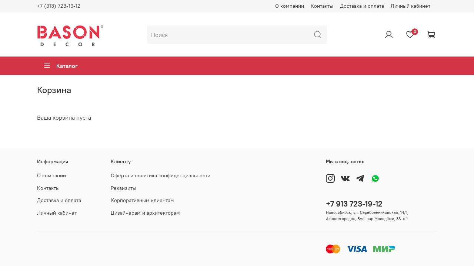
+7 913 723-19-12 (354, 204)
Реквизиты (123, 188)
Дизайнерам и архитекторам (145, 212)
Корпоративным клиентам (142, 200)
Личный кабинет (410, 6)
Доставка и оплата (362, 6)
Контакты (322, 6)
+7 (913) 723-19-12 (58, 6)
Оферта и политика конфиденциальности (160, 175)
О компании (289, 6)
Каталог (60, 65)
